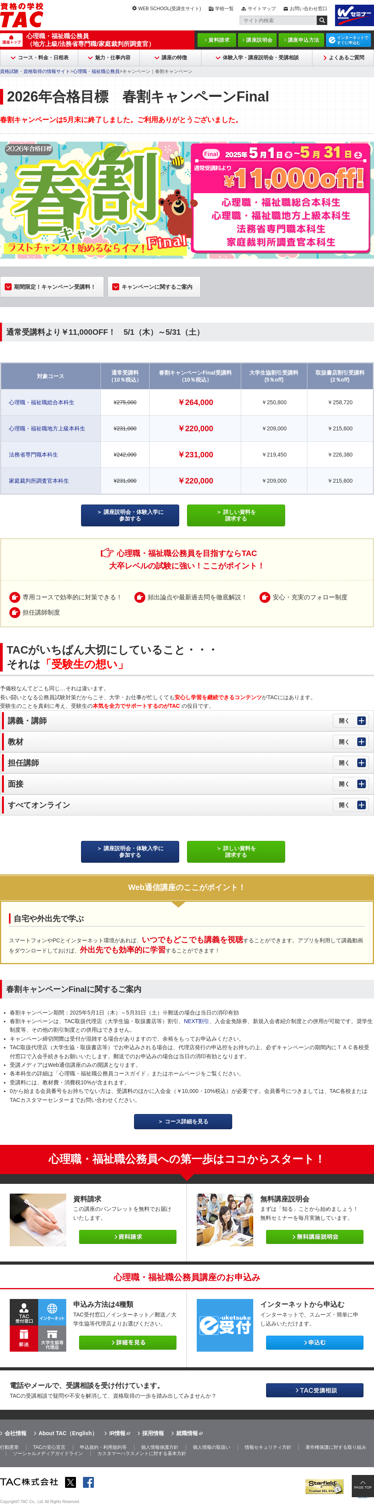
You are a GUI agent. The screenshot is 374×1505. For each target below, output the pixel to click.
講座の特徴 (174, 57)
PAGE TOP (363, 1487)
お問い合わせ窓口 (308, 8)
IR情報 (117, 1433)
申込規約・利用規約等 (103, 1447)
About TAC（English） (68, 1433)
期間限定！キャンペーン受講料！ (55, 287)
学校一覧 (224, 8)
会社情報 (15, 1433)
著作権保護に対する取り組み (335, 1447)
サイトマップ (262, 8)
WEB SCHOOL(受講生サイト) (169, 8)
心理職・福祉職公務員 (96, 71)
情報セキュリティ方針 (268, 1447)
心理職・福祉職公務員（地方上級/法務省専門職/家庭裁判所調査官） (90, 40)
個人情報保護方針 (159, 1447)
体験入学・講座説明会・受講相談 (261, 57)
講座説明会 (259, 40)
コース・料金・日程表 (43, 57)
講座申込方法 (303, 40)
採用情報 (153, 1433)
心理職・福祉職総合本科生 (41, 402)
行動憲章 (9, 1447)
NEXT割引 (196, 1021)
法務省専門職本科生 (33, 454)
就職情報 (187, 1433)
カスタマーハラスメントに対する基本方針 (141, 1453)
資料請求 (218, 40)
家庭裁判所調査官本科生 (39, 481)
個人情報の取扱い (211, 1447)
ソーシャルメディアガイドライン (48, 1453)
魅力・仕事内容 (113, 57)
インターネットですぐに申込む (352, 40)
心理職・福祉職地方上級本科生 (47, 428)
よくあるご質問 (346, 57)
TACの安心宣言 (49, 1447)
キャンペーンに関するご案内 (157, 287)
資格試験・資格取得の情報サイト (35, 71)
